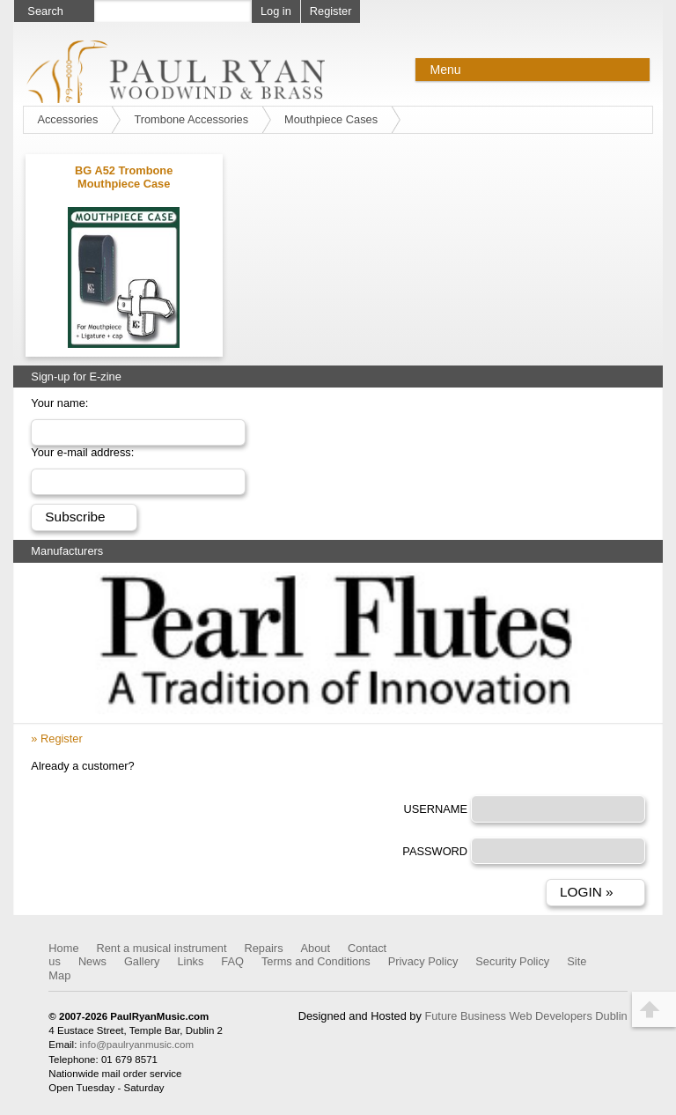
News (92, 961)
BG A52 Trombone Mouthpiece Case (124, 177)
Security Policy (512, 961)
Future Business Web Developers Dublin (525, 1016)
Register (331, 11)
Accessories (67, 119)
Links (190, 961)
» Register (56, 738)
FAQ (232, 961)
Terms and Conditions (316, 961)
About (315, 948)
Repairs (263, 948)
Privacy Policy (423, 961)
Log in (276, 11)
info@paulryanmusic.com (137, 1044)
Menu (445, 70)
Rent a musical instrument (162, 948)
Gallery (142, 961)
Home (63, 948)
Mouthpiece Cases (331, 119)
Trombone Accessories (191, 119)
